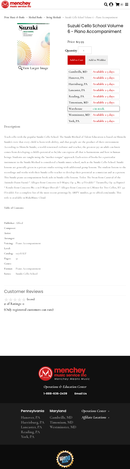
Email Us (80, 394)
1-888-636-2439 (55, 394)
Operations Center (94, 411)
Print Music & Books (14, 17)
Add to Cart (76, 60)
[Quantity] (85, 50)
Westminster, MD (63, 427)
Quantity (71, 50)
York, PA (27, 437)
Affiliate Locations (94, 417)
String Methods (53, 17)
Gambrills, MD (61, 417)
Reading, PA (30, 432)
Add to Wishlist (97, 60)
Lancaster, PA (31, 427)
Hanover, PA (30, 417)
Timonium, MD (61, 422)
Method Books (35, 17)
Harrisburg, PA (32, 422)
